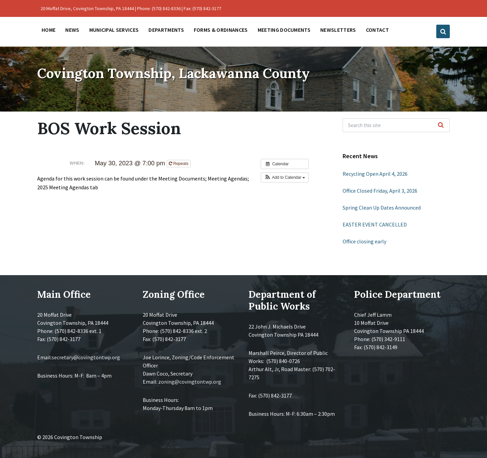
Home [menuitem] (48, 29)
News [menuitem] (72, 29)
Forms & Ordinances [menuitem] (221, 29)
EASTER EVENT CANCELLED (375, 224)
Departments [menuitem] (166, 29)
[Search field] (396, 125)
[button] (285, 177)
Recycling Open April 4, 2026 (375, 173)
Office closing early (364, 241)
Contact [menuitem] (377, 29)
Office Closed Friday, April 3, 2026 (380, 190)
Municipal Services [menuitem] (114, 29)
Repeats (179, 163)
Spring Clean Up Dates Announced (382, 207)
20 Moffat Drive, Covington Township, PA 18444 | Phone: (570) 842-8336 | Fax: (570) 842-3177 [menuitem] (131, 8)
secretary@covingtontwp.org (86, 357)
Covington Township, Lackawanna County (201, 72)
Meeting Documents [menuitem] (284, 29)
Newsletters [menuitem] (338, 29)
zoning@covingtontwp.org (189, 381)
